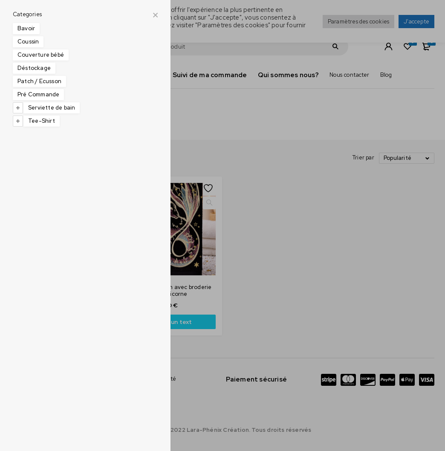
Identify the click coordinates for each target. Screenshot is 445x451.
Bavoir (26, 28)
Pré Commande (38, 94)
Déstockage (34, 68)
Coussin (28, 41)
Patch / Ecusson (39, 81)
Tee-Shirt (41, 120)
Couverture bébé (40, 54)
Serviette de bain (51, 107)
